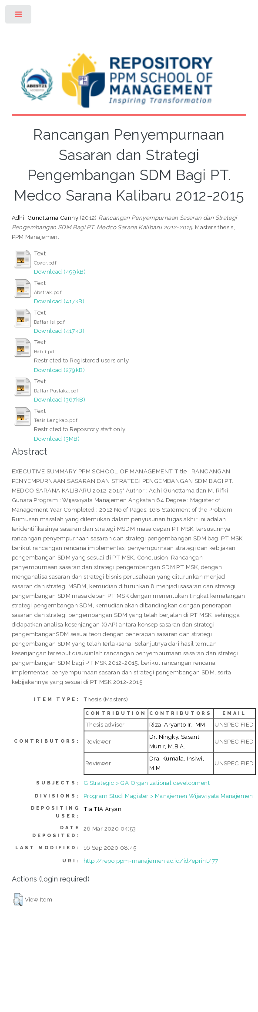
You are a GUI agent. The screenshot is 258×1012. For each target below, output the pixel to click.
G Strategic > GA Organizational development (147, 782)
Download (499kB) (60, 271)
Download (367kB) (59, 399)
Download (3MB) (57, 438)
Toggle (19, 16)
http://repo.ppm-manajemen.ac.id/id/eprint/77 (151, 860)
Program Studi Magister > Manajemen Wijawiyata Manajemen (168, 795)
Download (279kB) (59, 369)
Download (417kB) (59, 301)
